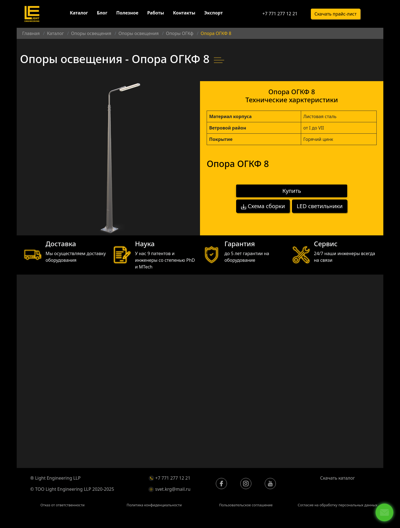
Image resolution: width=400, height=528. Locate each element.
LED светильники (319, 206)
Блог (102, 13)
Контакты (184, 13)
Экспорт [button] (213, 13)
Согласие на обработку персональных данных (338, 504)
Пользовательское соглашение (246, 504)
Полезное (127, 13)
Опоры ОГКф (179, 33)
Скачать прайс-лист (335, 14)
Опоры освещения (91, 33)
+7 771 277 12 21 (279, 14)
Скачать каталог (337, 478)
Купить (292, 191)
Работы (155, 13)
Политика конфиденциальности (154, 504)
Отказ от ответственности (62, 504)
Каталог (79, 13)
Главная (31, 33)
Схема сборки (263, 206)
